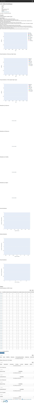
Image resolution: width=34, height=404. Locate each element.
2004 (1, 330)
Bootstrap (24, 399)
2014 (1, 313)
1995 (1, 345)
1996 (1, 343)
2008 (1, 323)
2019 (1, 305)
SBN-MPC (16, 399)
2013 (1, 315)
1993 (1, 348)
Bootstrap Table (29, 399)
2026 (1, 293)
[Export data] (33, 290)
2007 (1, 325)
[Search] (4, 355)
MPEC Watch (3, 1)
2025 (1, 295)
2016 (1, 310)
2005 (1, 328)
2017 (1, 308)
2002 (1, 333)
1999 (1, 338)
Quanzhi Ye (4, 399)
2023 (1, 298)
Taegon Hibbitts (10, 399)
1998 (1, 340)
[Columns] (30, 290)
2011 (1, 318)
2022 (1, 300)
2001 (1, 335)
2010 (1, 320)
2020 (1, 303)
